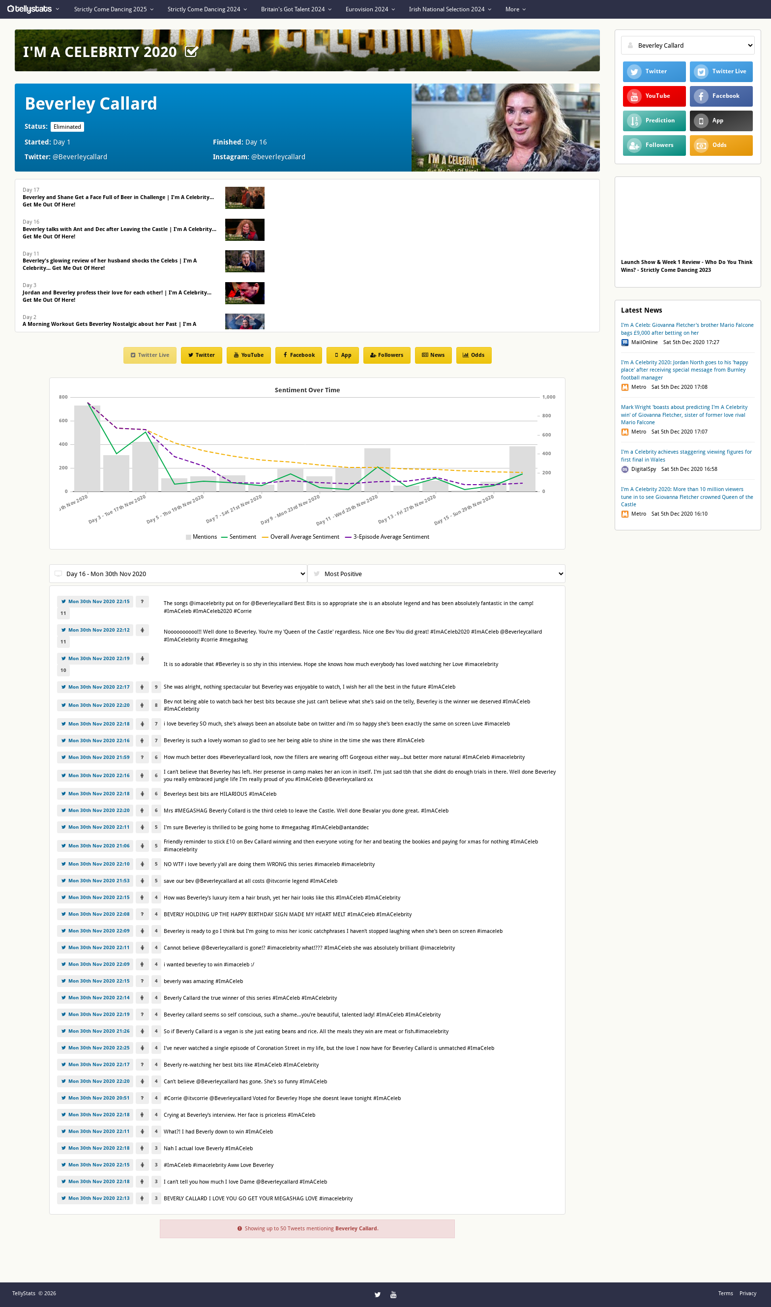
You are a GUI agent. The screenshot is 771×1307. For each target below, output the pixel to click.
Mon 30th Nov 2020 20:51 (95, 1098)
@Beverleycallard (80, 157)
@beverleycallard (278, 157)
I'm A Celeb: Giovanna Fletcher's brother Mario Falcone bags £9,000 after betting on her (687, 329)
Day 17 (118, 197)
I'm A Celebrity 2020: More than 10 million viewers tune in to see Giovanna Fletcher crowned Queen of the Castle (687, 497)
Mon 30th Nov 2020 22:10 (95, 864)
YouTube (248, 355)
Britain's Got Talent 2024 (296, 9)
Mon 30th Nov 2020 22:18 (95, 723)
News (432, 355)
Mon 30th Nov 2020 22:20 (95, 705)
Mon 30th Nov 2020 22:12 (95, 630)
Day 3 (117, 292)
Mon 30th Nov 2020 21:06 (95, 845)
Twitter (201, 355)
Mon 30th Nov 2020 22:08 (95, 914)
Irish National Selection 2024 (450, 9)
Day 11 (110, 261)
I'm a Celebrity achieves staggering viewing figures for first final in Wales (686, 456)
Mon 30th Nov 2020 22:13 (95, 1198)
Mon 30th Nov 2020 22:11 (95, 827)
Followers (386, 355)
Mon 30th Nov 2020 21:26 (95, 1031)
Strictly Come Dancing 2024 (207, 9)
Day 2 (109, 324)
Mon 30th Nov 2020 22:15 (95, 601)
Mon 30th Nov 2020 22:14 (95, 997)
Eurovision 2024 (370, 9)
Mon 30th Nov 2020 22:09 (95, 930)
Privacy (748, 1293)
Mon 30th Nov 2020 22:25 (95, 1047)
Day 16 (119, 229)
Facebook (298, 355)
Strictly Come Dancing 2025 (113, 9)
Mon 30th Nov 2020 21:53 (95, 880)
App (342, 355)
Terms (725, 1293)
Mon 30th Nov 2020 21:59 (95, 757)
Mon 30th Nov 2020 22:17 (95, 687)
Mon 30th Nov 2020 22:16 (95, 740)
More (515, 9)
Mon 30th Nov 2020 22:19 (95, 658)
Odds (473, 355)
